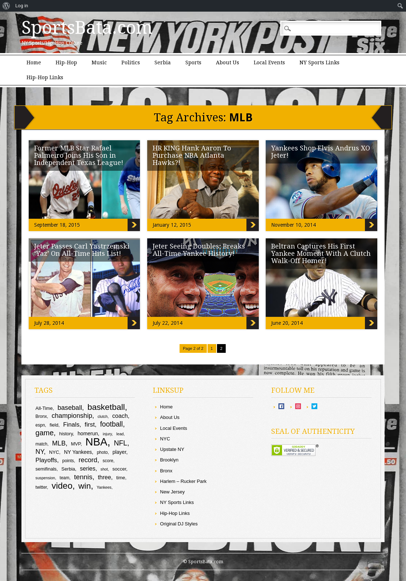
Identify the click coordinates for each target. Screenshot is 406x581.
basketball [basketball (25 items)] (106, 407)
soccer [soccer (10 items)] (119, 469)
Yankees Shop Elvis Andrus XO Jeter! (320, 151)
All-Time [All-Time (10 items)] (44, 408)
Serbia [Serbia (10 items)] (68, 469)
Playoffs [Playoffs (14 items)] (46, 460)
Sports (193, 62)
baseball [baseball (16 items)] (69, 407)
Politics (130, 62)
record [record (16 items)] (88, 460)
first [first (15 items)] (90, 424)
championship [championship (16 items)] (72, 415)
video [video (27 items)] (62, 486)
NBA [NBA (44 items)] (96, 442)
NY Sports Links (319, 62)
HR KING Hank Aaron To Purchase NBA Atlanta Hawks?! (192, 155)
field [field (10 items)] (54, 425)
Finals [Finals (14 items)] (71, 424)
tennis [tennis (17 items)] (83, 477)
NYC (165, 438)
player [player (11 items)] (119, 452)
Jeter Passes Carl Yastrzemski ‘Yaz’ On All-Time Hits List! (81, 249)
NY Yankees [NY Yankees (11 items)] (78, 452)
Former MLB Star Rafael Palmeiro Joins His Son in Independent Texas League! (78, 155)
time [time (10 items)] (120, 477)
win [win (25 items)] (85, 486)
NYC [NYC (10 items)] (54, 452)
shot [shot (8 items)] (104, 469)
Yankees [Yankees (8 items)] (104, 487)
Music (99, 62)
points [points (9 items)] (68, 460)
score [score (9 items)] (107, 460)
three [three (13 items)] (104, 477)
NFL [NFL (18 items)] (120, 443)
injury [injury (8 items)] (107, 434)
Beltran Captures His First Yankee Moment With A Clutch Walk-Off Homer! (321, 253)
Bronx (166, 470)
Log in (21, 5)
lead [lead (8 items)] (120, 434)
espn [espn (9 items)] (40, 425)
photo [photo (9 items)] (102, 452)
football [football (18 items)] (111, 424)
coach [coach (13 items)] (120, 416)
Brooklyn (169, 460)
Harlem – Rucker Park (183, 481)
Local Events (269, 62)
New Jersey (172, 492)
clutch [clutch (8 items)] (102, 416)
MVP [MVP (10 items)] (76, 444)
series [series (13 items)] (88, 468)
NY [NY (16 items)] (40, 451)
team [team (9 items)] (64, 477)
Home (34, 62)
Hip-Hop (66, 62)
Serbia (162, 62)
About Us (227, 62)
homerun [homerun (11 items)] (88, 433)
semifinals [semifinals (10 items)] (46, 469)
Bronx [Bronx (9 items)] (41, 416)
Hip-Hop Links (45, 77)
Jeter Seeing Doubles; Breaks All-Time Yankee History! (199, 249)
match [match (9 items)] (42, 444)
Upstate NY (172, 449)
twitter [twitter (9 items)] (41, 487)
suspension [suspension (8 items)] (45, 478)
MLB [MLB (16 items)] (58, 443)
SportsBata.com (87, 27)
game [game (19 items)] (45, 433)
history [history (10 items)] (66, 433)
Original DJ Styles (178, 523)
